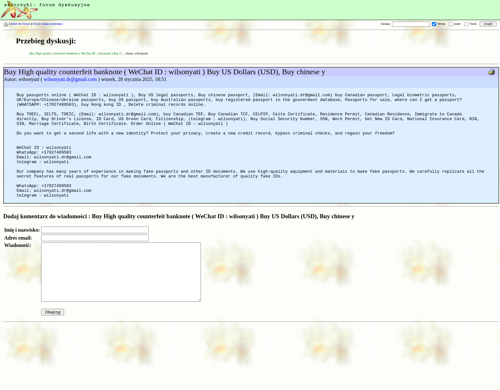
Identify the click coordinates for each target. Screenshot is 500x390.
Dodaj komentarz (52, 23)
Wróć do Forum (21, 23)
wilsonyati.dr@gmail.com (70, 79)
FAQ (36, 23)
